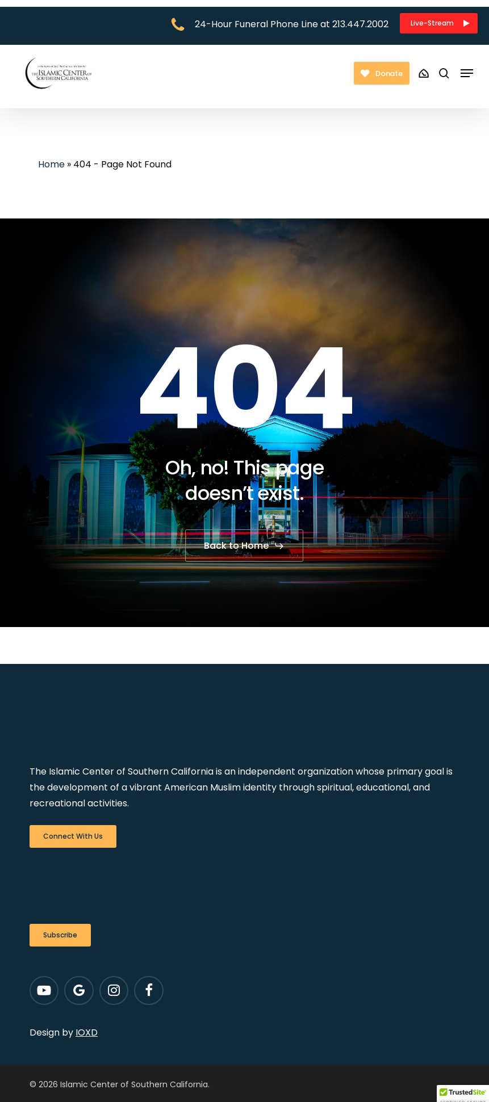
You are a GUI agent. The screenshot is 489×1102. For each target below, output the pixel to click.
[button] (439, 23)
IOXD (87, 1032)
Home (51, 164)
